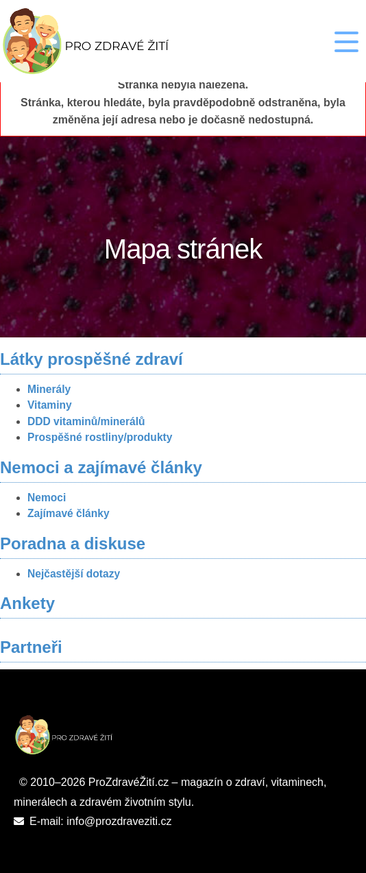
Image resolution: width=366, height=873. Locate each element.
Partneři (31, 647)
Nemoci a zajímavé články (101, 467)
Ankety (27, 603)
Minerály (49, 389)
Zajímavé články (68, 513)
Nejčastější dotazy (73, 573)
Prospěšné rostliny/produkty (99, 437)
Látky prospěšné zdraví (91, 359)
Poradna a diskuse (72, 543)
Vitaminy (49, 405)
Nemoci (46, 497)
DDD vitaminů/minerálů (86, 421)
